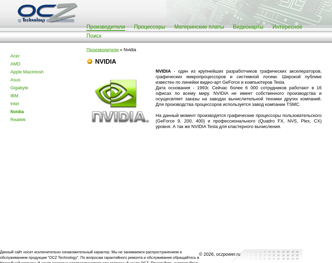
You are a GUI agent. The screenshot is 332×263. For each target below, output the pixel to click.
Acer (15, 55)
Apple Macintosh (27, 71)
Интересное (288, 27)
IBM (14, 95)
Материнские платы (199, 27)
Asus (15, 79)
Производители (105, 27)
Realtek (18, 119)
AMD (15, 63)
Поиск (93, 36)
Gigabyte (19, 87)
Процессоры (149, 27)
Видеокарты (248, 27)
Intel (14, 103)
